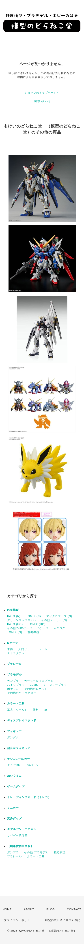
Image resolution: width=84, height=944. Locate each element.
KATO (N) (14, 616)
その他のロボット (35, 688)
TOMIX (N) (33, 616)
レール (43, 649)
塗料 (36, 709)
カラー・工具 (16, 703)
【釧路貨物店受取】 (20, 846)
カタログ (59, 628)
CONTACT (74, 909)
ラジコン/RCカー (18, 758)
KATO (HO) (15, 624)
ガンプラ (13, 680)
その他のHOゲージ (19, 628)
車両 (10, 649)
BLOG (50, 909)
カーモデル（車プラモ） (40, 680)
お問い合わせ (42, 101)
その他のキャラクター (21, 692)
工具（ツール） (17, 709)
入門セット (25, 649)
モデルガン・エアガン (21, 829)
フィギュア (14, 731)
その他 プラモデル (36, 852)
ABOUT (29, 909)
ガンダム (13, 737)
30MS (34, 684)
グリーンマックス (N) (21, 620)
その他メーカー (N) (54, 620)
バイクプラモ (16, 684)
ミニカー (13, 807)
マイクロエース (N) (59, 616)
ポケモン (13, 688)
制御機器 (33, 632)
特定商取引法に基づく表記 (62, 920)
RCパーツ (32, 765)
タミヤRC (13, 765)
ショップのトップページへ (42, 92)
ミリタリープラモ (55, 684)
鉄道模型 (13, 610)
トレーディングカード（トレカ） (29, 797)
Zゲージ (42, 628)
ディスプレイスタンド (21, 720)
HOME (7, 909)
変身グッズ (14, 818)
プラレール (14, 663)
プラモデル (14, 674)
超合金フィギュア (18, 748)
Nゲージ (12, 642)
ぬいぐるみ (14, 775)
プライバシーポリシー (18, 920)
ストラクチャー (17, 653)
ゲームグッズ (16, 786)
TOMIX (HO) (36, 624)
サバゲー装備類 (17, 835)
